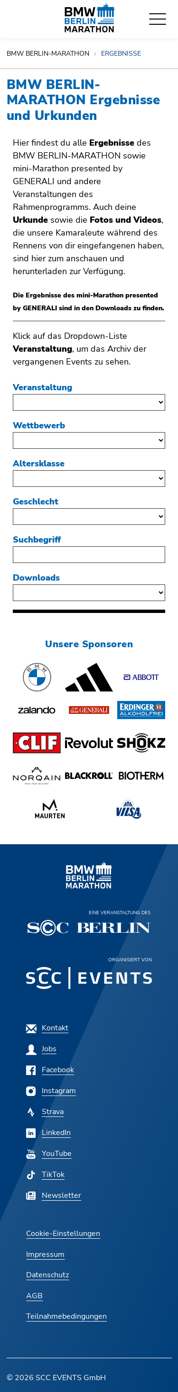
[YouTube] (49, 1153)
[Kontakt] (47, 1028)
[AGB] (34, 1296)
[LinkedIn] (48, 1132)
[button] (37, 677)
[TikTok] (45, 1174)
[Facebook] (50, 1070)
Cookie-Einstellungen (63, 1233)
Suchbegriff (37, 539)
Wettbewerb (39, 425)
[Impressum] (45, 1254)
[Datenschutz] (47, 1275)
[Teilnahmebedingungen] (66, 1316)
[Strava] (45, 1111)
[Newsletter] (53, 1195)
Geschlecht (35, 501)
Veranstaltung (42, 387)
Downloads (36, 577)
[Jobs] (41, 1049)
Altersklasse (39, 463)
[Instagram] (51, 1091)
